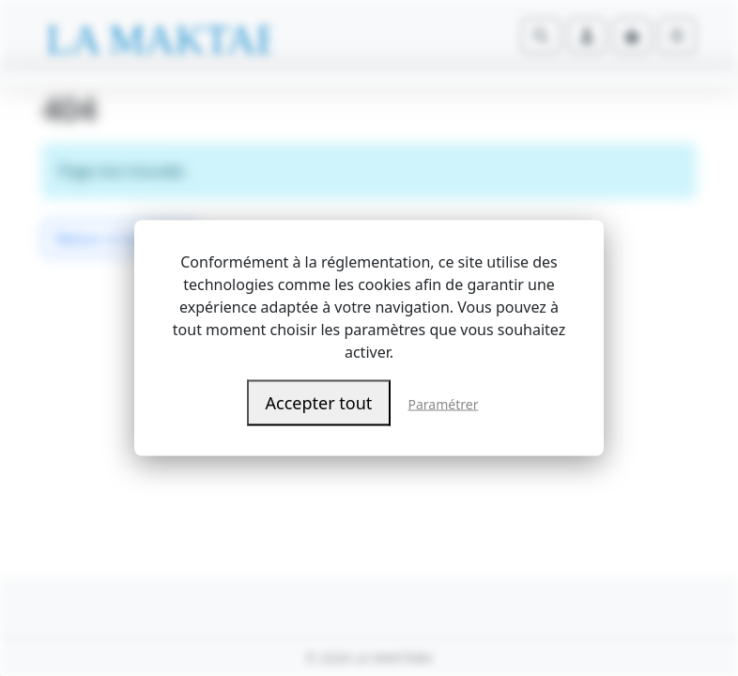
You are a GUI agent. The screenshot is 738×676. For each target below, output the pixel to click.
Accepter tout (319, 403)
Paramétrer (443, 404)
